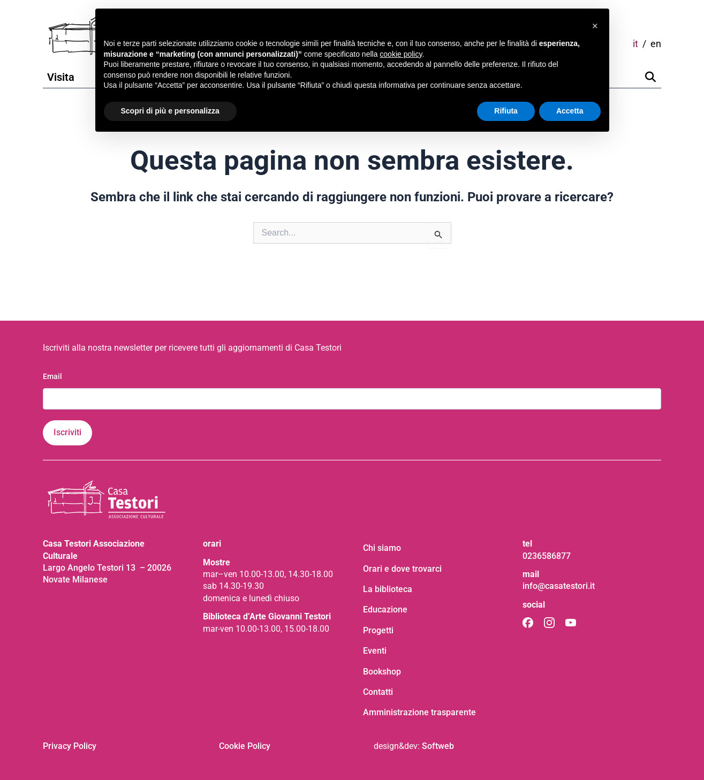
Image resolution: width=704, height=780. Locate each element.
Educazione (385, 609)
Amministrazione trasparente (419, 712)
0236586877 (547, 556)
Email (52, 376)
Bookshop (382, 672)
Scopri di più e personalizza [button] (170, 111)
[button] (595, 25)
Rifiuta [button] (506, 111)
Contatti (378, 692)
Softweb (438, 746)
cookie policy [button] (401, 54)
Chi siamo (382, 548)
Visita (60, 77)
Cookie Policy (244, 746)
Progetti (378, 630)
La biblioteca (387, 589)
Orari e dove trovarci (402, 569)
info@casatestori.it (559, 586)
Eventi (375, 651)
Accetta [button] (570, 111)
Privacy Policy (69, 746)
